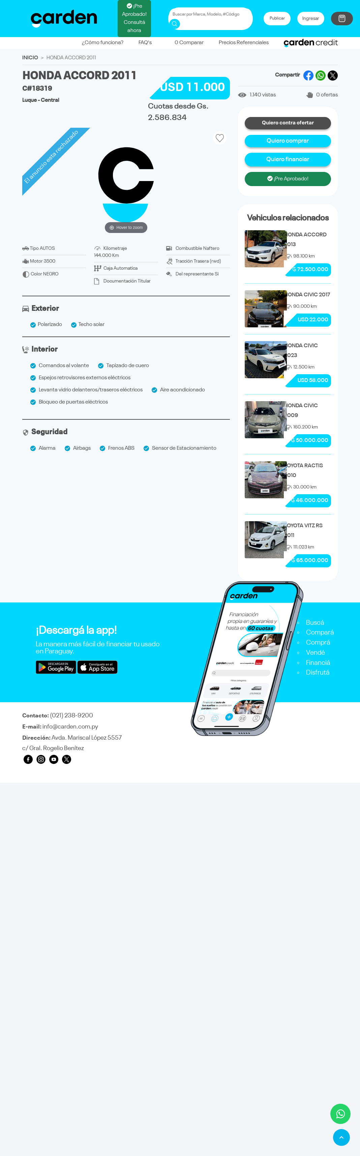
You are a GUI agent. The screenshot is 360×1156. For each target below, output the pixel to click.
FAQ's (145, 43)
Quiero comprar (288, 141)
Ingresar (310, 18)
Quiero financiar (287, 159)
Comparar (185, 43)
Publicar (277, 18)
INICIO (30, 58)
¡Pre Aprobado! (287, 179)
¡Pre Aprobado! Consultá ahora (134, 18)
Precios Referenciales (244, 43)
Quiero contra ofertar (288, 123)
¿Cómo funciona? (102, 43)
